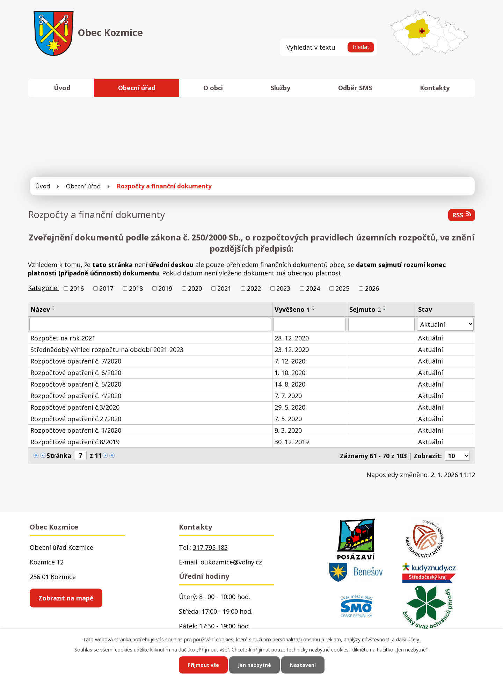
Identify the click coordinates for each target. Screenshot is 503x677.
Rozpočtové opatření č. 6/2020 (75, 372)
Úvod (62, 88)
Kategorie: (43, 287)
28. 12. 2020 (292, 338)
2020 (195, 288)
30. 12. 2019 (292, 442)
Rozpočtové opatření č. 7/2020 (75, 361)
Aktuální (430, 338)
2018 (136, 288)
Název (40, 309)
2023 (283, 288)
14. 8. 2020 (290, 384)
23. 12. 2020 (292, 349)
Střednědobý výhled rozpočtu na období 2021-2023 (106, 349)
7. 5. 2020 (288, 419)
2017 (106, 288)
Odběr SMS (355, 88)
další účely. (408, 639)
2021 (224, 288)
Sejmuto (365, 309)
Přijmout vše (203, 665)
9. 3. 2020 (288, 430)
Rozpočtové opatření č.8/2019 (74, 442)
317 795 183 (210, 547)
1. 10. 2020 (290, 372)
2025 (342, 288)
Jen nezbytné (254, 665)
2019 (165, 288)
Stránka (58, 455)
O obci (213, 88)
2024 (313, 288)
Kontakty (435, 88)
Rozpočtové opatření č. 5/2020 (75, 384)
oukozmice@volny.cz (231, 562)
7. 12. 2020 (290, 361)
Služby (280, 88)
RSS (461, 215)
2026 (372, 288)
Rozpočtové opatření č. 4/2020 (75, 395)
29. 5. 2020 (290, 407)
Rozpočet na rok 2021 (62, 338)
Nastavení (303, 665)
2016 (77, 288)
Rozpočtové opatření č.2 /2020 (75, 419)
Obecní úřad (136, 88)
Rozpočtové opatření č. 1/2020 (75, 430)
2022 (254, 288)
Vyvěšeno (292, 309)
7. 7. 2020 (288, 395)
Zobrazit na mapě (66, 598)
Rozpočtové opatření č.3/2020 (74, 407)
